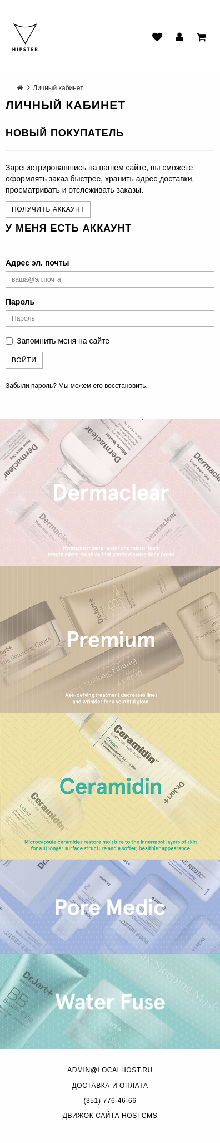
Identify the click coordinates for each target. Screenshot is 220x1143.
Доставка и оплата (110, 1086)
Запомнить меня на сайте (57, 340)
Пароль (20, 301)
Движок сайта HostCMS (110, 1116)
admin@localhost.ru (110, 1070)
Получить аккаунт (48, 209)
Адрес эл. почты (37, 262)
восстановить (125, 386)
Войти (24, 360)
